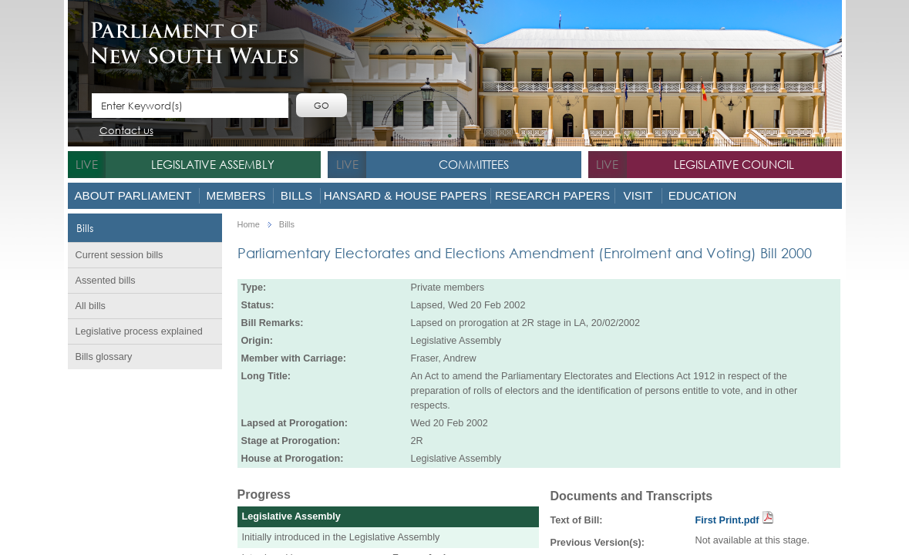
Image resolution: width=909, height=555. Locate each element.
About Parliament (132, 195)
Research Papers (552, 195)
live (87, 164)
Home (248, 224)
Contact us (126, 131)
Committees (474, 164)
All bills (91, 306)
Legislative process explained (139, 331)
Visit (638, 195)
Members (236, 195)
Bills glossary (104, 357)
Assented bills (106, 280)
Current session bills (119, 255)
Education (702, 195)
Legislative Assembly (212, 164)
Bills (296, 195)
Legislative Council (734, 164)
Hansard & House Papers (405, 195)
